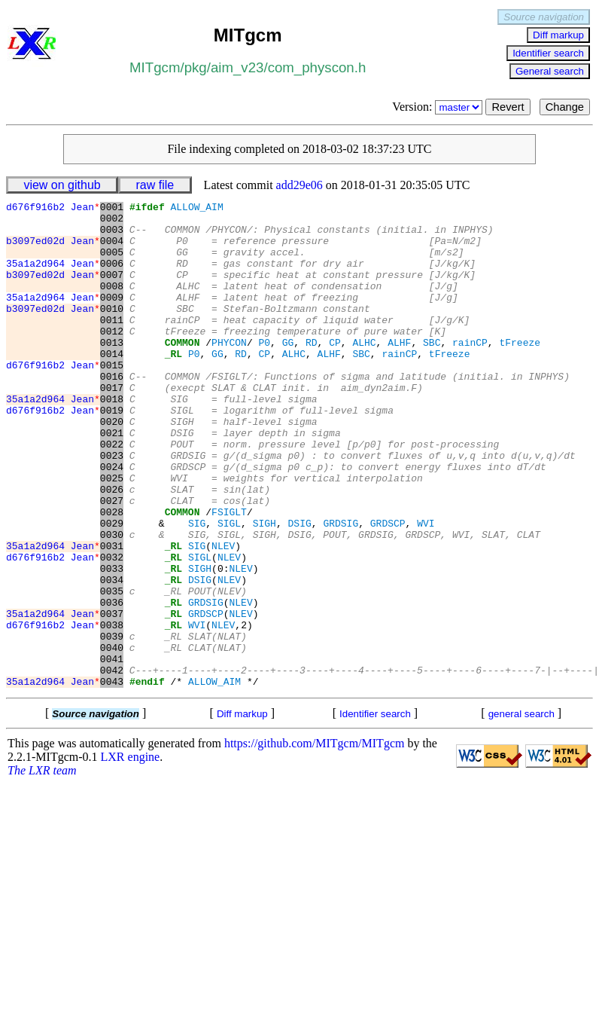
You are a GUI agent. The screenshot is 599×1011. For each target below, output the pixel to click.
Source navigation (543, 17)
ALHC (364, 371)
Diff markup (558, 35)
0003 (111, 236)
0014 (111, 385)
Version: (438, 106)
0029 (111, 588)
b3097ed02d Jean (53, 249)
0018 (111, 439)
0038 (111, 710)
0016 (111, 412)
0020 (111, 466)
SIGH (264, 588)
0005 (111, 263)
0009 (111, 317)
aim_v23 (237, 67)
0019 (111, 453)
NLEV (223, 615)
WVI (425, 588)
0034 (111, 656)
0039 (111, 724)
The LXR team (42, 867)
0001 (111, 208)
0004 (111, 249)
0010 (111, 331)
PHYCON (229, 371)
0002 (111, 222)
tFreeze (519, 371)
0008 (111, 303)
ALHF (399, 371)
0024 (111, 520)
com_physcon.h (317, 67)
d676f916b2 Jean (53, 208)
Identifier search (548, 53)
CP (335, 371)
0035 (111, 670)
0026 (111, 547)
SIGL (229, 588)
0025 (111, 534)
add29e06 (299, 185)
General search (549, 71)
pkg (195, 67)
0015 (111, 398)
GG (288, 371)
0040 (111, 737)
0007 (111, 290)
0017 (111, 425)
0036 (111, 683)
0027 (111, 561)
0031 (111, 615)
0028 (111, 575)
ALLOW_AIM (196, 208)
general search (521, 811)
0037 (111, 697)
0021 (111, 480)
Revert (507, 107)
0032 (111, 629)
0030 (111, 602)
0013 (111, 371)
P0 (264, 371)
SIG (196, 588)
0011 (111, 344)
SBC (431, 371)
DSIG (299, 588)
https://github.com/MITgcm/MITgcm (314, 840)
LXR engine (130, 854)
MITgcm (154, 67)
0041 (111, 751)
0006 (111, 276)
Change (565, 107)
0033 (111, 642)
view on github (61, 185)
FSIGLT (229, 575)
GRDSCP (388, 588)
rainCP (470, 371)
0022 (111, 493)
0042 (111, 764)
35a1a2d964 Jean (53, 276)
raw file (155, 185)
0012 (111, 358)
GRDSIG (340, 588)
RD (312, 371)
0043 (111, 778)
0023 (111, 507)
